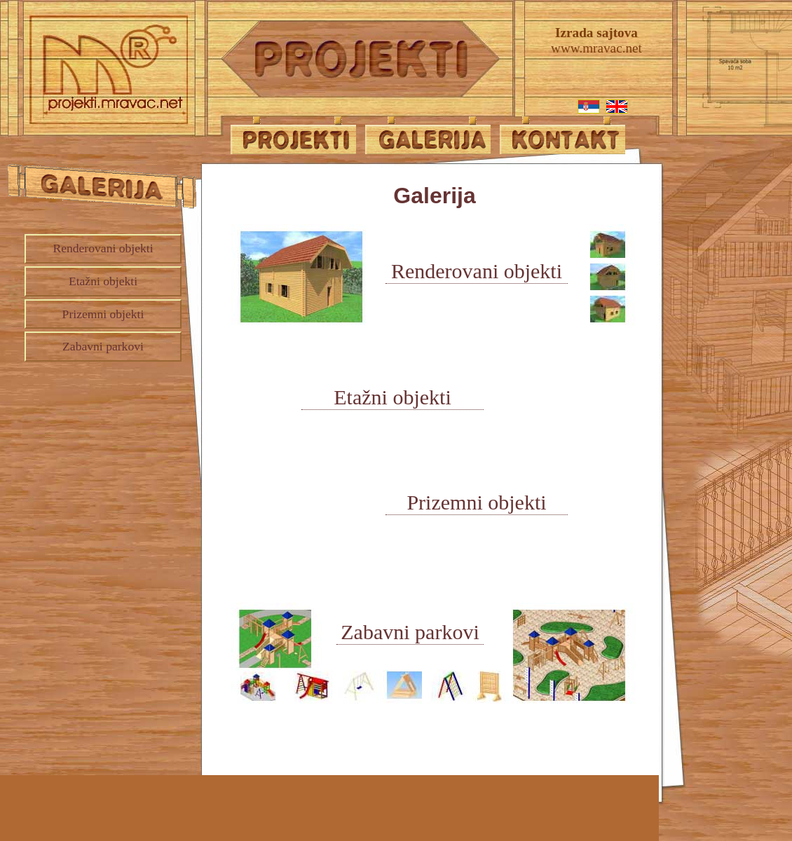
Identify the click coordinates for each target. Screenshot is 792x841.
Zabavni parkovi (103, 346)
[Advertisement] (95, 447)
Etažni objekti (103, 281)
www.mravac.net (596, 39)
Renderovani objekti (103, 248)
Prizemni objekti (103, 314)
